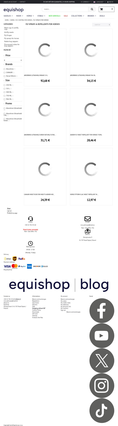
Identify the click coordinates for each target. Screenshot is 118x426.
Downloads (35, 312)
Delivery (34, 304)
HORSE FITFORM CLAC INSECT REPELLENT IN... (84, 194)
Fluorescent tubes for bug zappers (12, 45)
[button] (77, 15)
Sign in (110, 2)
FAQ (33, 306)
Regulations (35, 301)
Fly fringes (8, 35)
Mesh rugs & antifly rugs (11, 28)
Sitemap (34, 315)
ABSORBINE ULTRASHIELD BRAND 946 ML (82, 75)
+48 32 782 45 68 (30, 225)
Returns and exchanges (39, 299)
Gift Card (34, 314)
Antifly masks (9, 32)
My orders (64, 301)
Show (8, 208)
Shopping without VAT (38, 308)
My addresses (65, 305)
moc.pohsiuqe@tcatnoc (88, 225)
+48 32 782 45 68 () (12, 299)
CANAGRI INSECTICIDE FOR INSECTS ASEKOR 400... (39, 194)
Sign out (63, 310)
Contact (22, 2)
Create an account (10, 2)
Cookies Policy (36, 310)
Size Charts (35, 303)
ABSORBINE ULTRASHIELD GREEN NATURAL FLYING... (40, 135)
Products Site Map (37, 317)
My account (64, 296)
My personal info (66, 306)
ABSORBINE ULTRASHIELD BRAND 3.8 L (36, 75)
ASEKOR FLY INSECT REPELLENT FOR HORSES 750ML (86, 135)
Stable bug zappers (11, 41)
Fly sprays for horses (11, 38)
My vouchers (64, 308)
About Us (6, 303)
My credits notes (65, 303)
